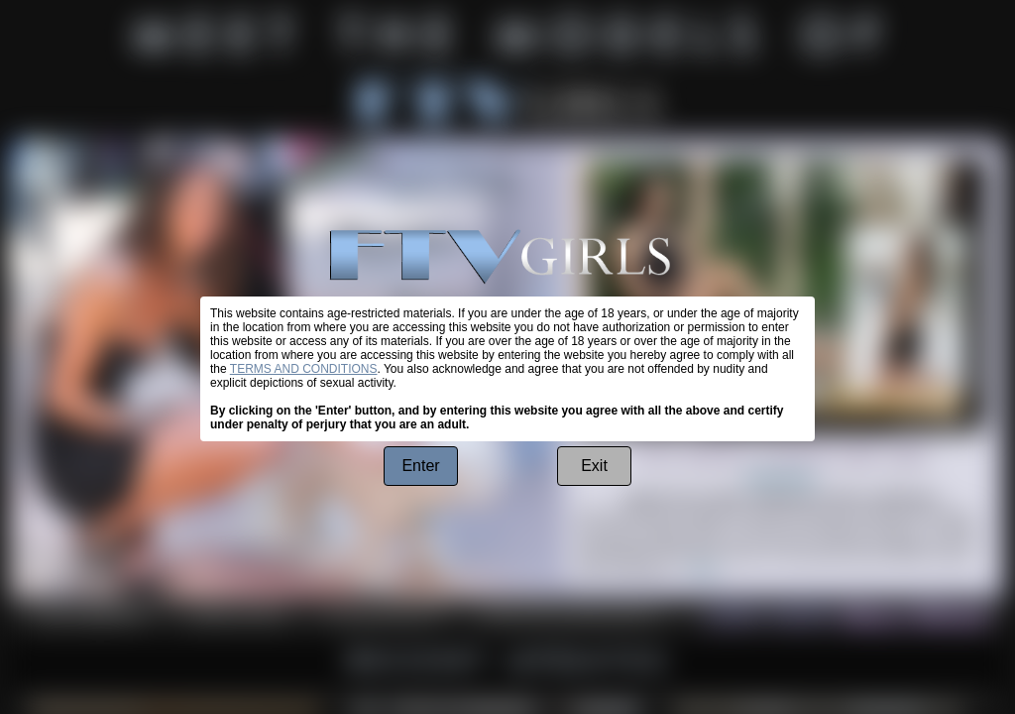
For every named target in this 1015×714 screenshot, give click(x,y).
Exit (594, 465)
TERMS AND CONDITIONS (304, 369)
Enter (420, 465)
